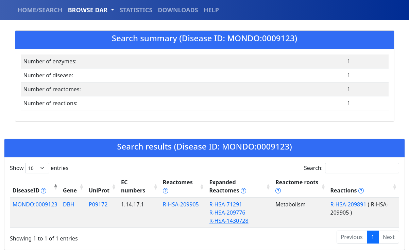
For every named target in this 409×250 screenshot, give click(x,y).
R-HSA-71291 (225, 204)
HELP (211, 10)
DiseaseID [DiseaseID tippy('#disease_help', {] (29, 190)
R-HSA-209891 (348, 204)
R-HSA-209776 (227, 212)
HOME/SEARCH (40, 10)
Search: (351, 168)
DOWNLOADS (178, 10)
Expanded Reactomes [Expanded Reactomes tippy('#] (227, 186)
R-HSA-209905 (181, 204)
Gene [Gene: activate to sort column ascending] (70, 190)
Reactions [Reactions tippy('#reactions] (347, 190)
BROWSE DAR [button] (88, 10)
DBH (68, 204)
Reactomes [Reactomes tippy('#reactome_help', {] (178, 186)
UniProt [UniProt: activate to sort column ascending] (99, 190)
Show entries (39, 168)
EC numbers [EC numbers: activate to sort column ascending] (133, 186)
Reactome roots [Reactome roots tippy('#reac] (296, 186)
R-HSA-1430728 (228, 220)
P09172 (98, 204)
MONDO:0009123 (35, 204)
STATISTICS (136, 10)
